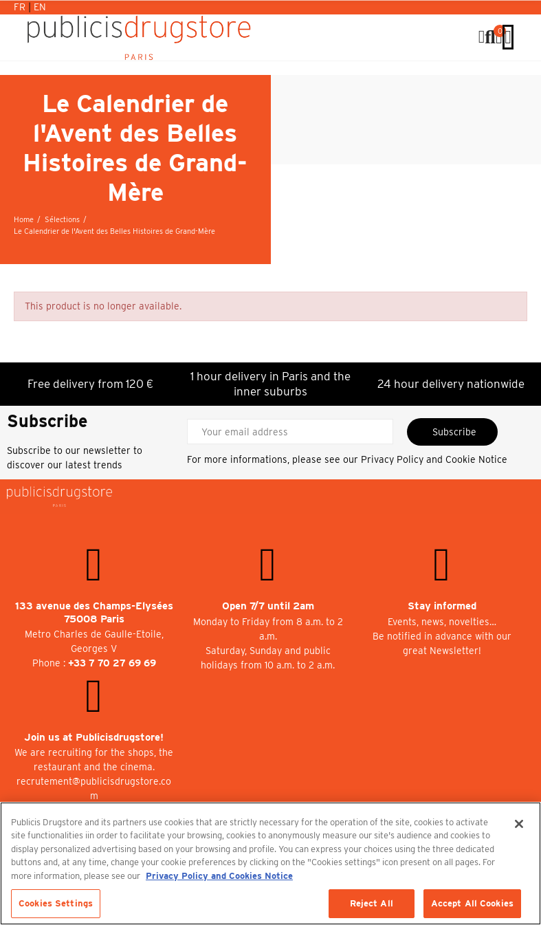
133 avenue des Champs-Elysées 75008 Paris (94, 612)
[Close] (519, 824)
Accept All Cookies (472, 903)
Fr (21, 6)
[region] (270, 863)
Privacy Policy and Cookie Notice (434, 459)
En (40, 6)
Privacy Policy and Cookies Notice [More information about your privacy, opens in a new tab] (219, 876)
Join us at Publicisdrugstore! (94, 737)
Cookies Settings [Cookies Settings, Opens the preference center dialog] (56, 903)
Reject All (371, 903)
